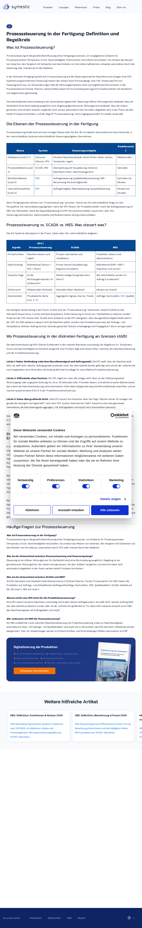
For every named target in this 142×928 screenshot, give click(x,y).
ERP (37, 188)
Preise (96, 7)
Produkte (48, 7)
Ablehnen (32, 510)
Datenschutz (54, 918)
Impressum (36, 918)
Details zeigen (110, 499)
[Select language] (130, 918)
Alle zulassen (109, 510)
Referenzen (81, 7)
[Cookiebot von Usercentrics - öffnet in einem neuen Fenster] (117, 416)
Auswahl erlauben (71, 510)
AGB (69, 918)
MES (37, 178)
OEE (122, 296)
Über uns (121, 7)
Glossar (82, 918)
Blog (108, 7)
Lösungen (64, 7)
